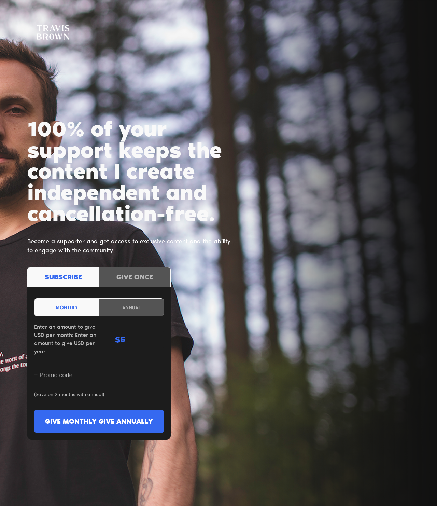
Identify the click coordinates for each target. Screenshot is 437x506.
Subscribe (63, 277)
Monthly (67, 307)
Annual (131, 307)
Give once (134, 277)
